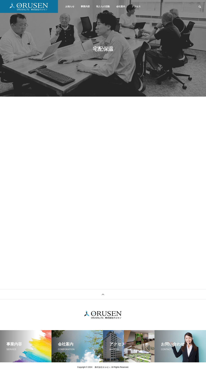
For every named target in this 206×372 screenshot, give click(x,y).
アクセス (136, 6)
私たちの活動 (103, 6)
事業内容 (85, 6)
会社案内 (120, 6)
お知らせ (69, 6)
